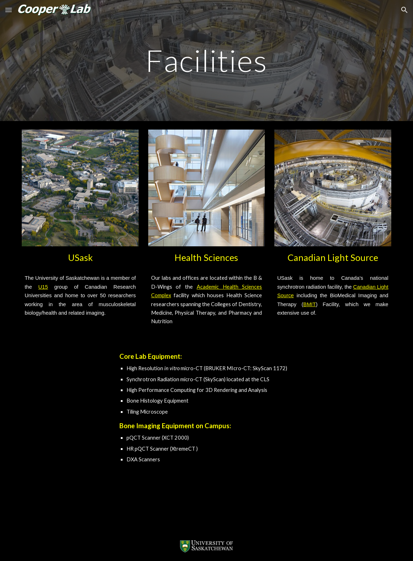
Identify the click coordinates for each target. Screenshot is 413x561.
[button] (8, 10)
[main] (206, 60)
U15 (43, 287)
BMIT (309, 304)
